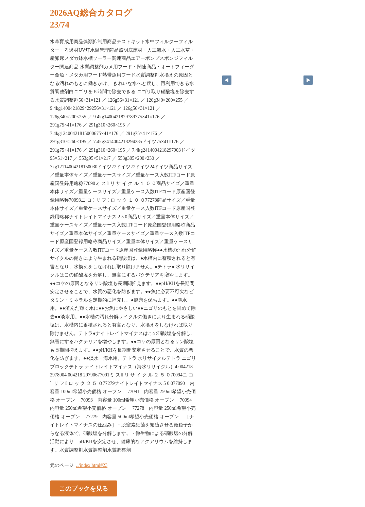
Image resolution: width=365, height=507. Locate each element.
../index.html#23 (91, 465)
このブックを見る (83, 488)
